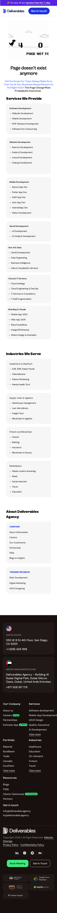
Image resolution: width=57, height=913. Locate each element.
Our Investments (17, 542)
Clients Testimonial (13, 794)
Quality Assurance (39, 724)
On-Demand (36, 756)
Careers (13, 537)
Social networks (19, 481)
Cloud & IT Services (17, 278)
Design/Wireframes (20, 329)
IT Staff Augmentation (21, 299)
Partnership (15, 547)
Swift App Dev (19, 197)
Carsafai (7, 761)
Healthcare (35, 746)
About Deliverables (18, 532)
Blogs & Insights (17, 558)
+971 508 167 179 (16, 687)
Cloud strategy (18, 283)
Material (7, 746)
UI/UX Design (36, 720)
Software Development (20, 108)
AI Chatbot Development (23, 236)
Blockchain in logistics (22, 418)
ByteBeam (9, 751)
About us (8, 710)
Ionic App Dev (18, 202)
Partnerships (10, 720)
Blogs (6, 784)
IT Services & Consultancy (23, 293)
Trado (6, 756)
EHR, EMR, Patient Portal (23, 369)
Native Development (21, 212)
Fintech (15, 437)
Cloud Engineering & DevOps (24, 288)
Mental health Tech (21, 384)
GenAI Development (18, 226)
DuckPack (8, 765)
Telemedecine (18, 374)
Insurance (16, 447)
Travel (15, 486)
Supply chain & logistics (21, 398)
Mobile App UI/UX (19, 314)
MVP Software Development (25, 123)
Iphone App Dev (19, 187)
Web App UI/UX (18, 319)
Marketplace (15, 466)
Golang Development (22, 162)
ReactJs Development (22, 147)
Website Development (22, 113)
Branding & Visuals (17, 309)
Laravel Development (22, 157)
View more (35, 734)
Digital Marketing (17, 583)
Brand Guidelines (19, 324)
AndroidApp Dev (20, 207)
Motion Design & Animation (23, 335)
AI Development (19, 231)
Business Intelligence (20, 263)
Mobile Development (22, 118)
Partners (7, 798)
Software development (41, 710)
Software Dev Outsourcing (24, 129)
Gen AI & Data (14, 247)
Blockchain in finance (22, 452)
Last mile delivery (20, 408)
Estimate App (10, 724)
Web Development (18, 577)
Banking (15, 442)
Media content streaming (24, 471)
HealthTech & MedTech (20, 363)
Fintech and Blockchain (20, 431)
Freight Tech (18, 413)
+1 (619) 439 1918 (16, 649)
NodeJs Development (22, 152)
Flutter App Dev (19, 192)
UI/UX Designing (17, 588)
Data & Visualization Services (24, 268)
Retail (14, 476)
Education (17, 491)
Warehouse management (24, 403)
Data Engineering (19, 257)
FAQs (11, 552)
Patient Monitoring (20, 379)
